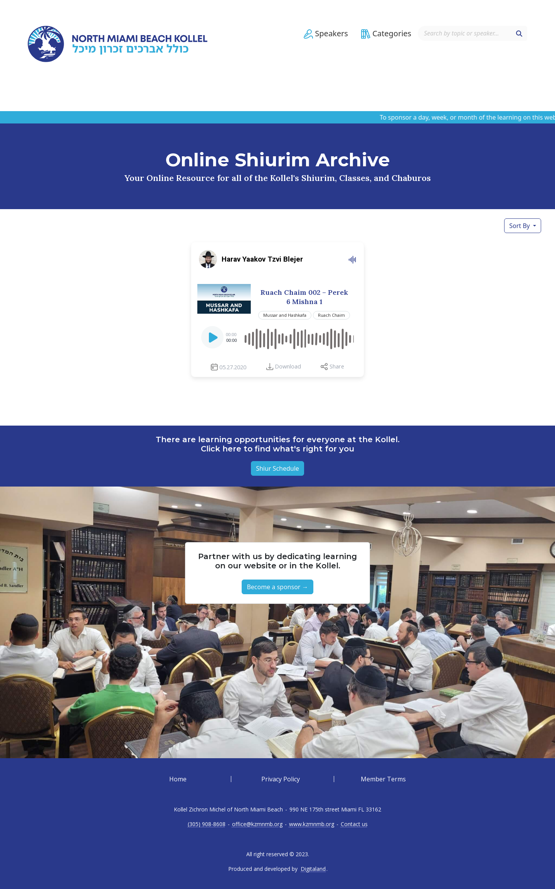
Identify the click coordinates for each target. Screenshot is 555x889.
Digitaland (313, 869)
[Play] (213, 339)
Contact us (354, 824)
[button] (324, 37)
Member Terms (383, 779)
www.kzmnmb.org (311, 824)
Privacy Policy (280, 779)
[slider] (298, 337)
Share (337, 366)
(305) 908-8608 (206, 824)
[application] (277, 337)
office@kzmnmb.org (257, 824)
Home (178, 779)
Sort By (520, 225)
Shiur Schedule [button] (277, 468)
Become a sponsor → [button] (277, 587)
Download (288, 366)
